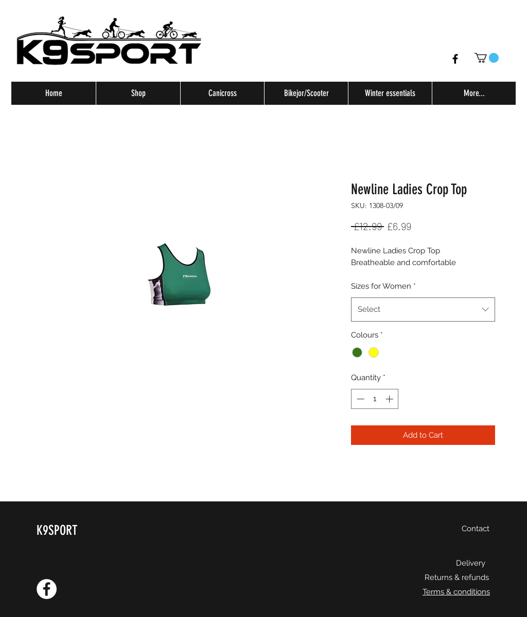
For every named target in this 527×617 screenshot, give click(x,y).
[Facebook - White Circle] (47, 589)
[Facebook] (455, 58)
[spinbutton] (374, 398)
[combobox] (423, 309)
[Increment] (390, 398)
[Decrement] (359, 398)
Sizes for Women (383, 286)
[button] (487, 58)
